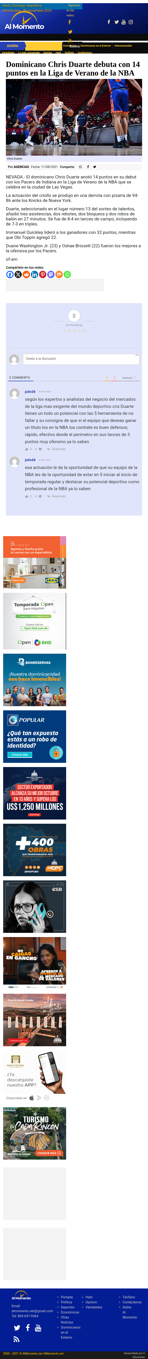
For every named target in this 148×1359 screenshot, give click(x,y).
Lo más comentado (29, 52)
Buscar (75, 46)
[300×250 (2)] (34, 793)
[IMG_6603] (34, 1133)
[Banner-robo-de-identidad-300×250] (34, 736)
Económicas (70, 1312)
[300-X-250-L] (34, 906)
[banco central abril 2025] (34, 1076)
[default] (34, 1020)
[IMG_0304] (34, 621)
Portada (67, 1297)
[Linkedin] (34, 274)
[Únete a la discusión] (81, 359)
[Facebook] (10, 274)
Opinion (47, 52)
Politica (66, 1302)
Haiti (58, 52)
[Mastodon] (51, 274)
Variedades (8, 52)
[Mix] (59, 274)
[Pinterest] (42, 274)
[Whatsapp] (67, 274)
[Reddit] (26, 274)
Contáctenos (85, 52)
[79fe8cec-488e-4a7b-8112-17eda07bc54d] (34, 963)
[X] (18, 274)
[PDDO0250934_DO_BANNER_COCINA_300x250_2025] (34, 562)
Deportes (68, 1307)
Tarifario (69, 52)
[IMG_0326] (34, 680)
